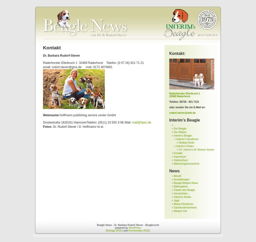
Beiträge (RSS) (114, 230)
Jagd (176, 200)
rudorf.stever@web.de (182, 112)
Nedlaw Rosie (186, 142)
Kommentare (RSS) (139, 230)
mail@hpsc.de (141, 122)
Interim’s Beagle (183, 135)
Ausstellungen (182, 179)
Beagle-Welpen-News (186, 183)
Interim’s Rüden (185, 146)
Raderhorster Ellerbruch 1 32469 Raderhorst (184, 95)
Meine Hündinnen (183, 204)
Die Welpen (180, 132)
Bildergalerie (181, 186)
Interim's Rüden (182, 197)
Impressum (180, 156)
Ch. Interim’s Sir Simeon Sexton (196, 149)
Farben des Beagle (184, 190)
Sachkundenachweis (185, 207)
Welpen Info (180, 211)
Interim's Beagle (184, 120)
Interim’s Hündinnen (187, 139)
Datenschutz (181, 160)
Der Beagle (180, 128)
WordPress (135, 227)
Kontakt (178, 153)
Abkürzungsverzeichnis (187, 163)
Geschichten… (182, 193)
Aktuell (177, 176)
